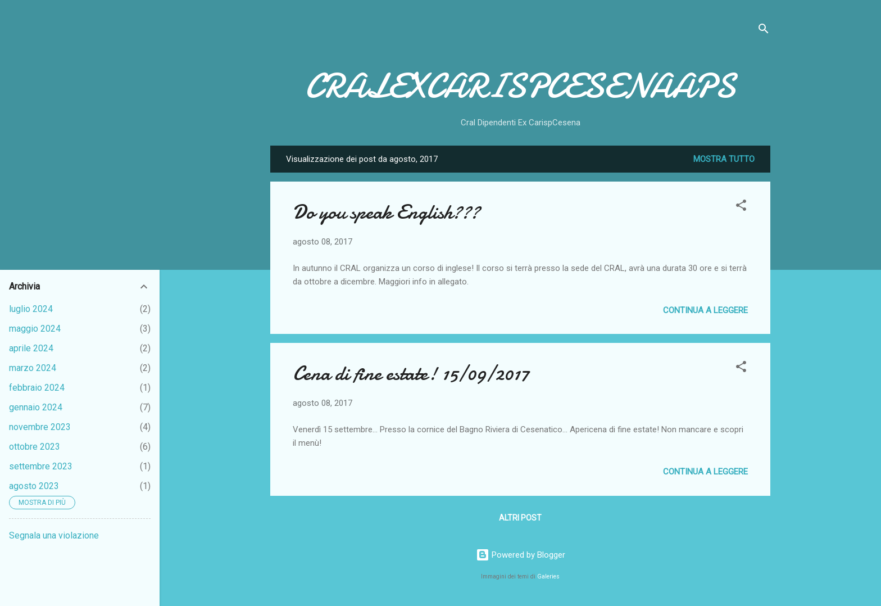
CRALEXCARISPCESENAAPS (520, 86)
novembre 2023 (40, 427)
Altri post (520, 517)
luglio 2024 (31, 309)
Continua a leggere (705, 310)
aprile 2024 (31, 348)
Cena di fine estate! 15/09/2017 (411, 373)
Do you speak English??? (386, 212)
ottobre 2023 (34, 446)
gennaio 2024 (35, 407)
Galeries (548, 576)
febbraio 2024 (37, 387)
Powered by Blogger (520, 555)
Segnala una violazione (54, 535)
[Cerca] (763, 30)
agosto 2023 (34, 486)
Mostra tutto (724, 159)
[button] (741, 207)
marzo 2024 (32, 368)
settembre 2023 (40, 466)
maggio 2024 (35, 328)
